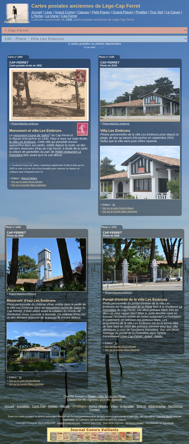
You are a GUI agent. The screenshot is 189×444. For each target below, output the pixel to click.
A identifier (127, 406)
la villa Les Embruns (22, 142)
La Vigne (52, 16)
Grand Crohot (65, 12)
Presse (65, 406)
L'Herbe (37, 16)
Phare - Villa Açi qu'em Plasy (107, 396)
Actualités (23, 406)
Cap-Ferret (69, 16)
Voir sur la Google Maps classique (28, 185)
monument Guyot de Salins (31, 135)
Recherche (175, 406)
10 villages (79, 406)
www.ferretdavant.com (68, 423)
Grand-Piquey (123, 12)
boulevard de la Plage (137, 306)
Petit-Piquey (101, 12)
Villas (114, 406)
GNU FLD (96, 423)
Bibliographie (157, 406)
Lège (48, 12)
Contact (94, 409)
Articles (53, 406)
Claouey (83, 12)
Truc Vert (156, 12)
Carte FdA (39, 406)
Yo (113, 204)
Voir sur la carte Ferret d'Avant (26, 181)
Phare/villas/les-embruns (24, 123)
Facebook (168, 423)
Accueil (36, 12)
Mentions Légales (135, 423)
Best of (141, 406)
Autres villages (98, 406)
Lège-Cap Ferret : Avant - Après (141, 336)
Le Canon (173, 12)
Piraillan (141, 12)
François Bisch (163, 416)
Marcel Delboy (29, 178)
